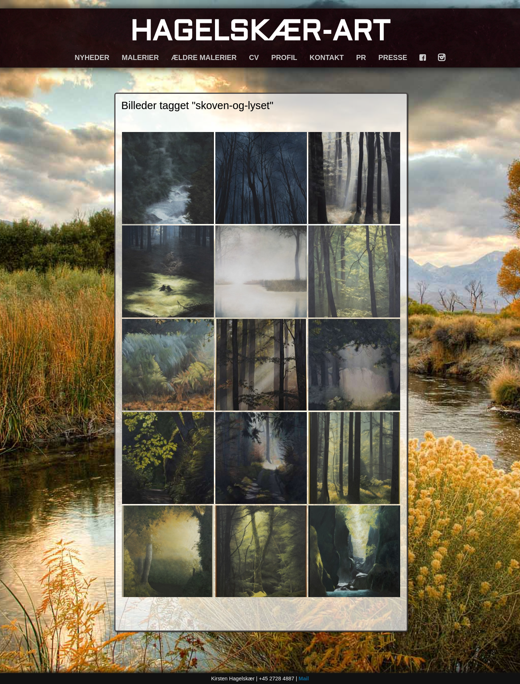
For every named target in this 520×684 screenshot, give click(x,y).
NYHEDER (92, 57)
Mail (303, 678)
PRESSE (392, 57)
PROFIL (284, 57)
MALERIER (140, 57)
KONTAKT (327, 57)
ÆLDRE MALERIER (203, 57)
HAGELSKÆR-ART (260, 33)
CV (254, 57)
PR (361, 57)
